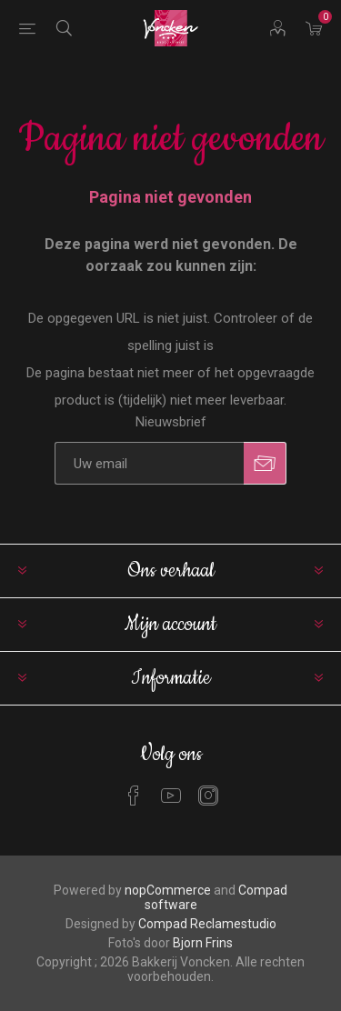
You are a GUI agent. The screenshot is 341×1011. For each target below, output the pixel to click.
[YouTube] (171, 795)
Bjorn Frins (203, 943)
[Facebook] (133, 795)
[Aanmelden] (149, 463)
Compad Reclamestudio (207, 923)
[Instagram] (208, 795)
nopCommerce (168, 890)
